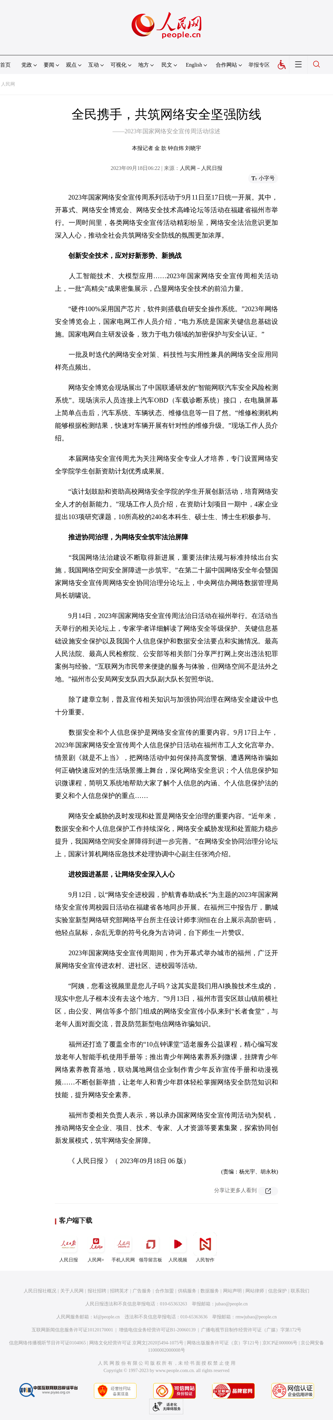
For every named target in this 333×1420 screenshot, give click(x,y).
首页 (5, 65)
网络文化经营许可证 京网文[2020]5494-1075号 (136, 1342)
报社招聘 (97, 1290)
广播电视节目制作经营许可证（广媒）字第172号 (251, 1329)
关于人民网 (72, 1290)
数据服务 (209, 1290)
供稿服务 (187, 1290)
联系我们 (300, 1290)
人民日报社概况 (40, 1290)
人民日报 (68, 1247)
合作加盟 (164, 1290)
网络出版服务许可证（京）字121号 (223, 1342)
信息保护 (277, 1290)
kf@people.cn (107, 1316)
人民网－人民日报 (201, 168)
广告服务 (142, 1290)
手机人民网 (123, 1247)
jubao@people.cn (231, 1303)
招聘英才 (119, 1290)
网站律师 (254, 1290)
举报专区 (259, 65)
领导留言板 (150, 1247)
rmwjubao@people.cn (256, 1316)
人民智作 (205, 1247)
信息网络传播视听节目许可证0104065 (47, 1342)
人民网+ (96, 1247)
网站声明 (232, 1290)
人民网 (8, 84)
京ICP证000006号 (280, 1342)
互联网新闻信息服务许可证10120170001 (72, 1329)
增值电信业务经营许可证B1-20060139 (157, 1329)
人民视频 (177, 1247)
